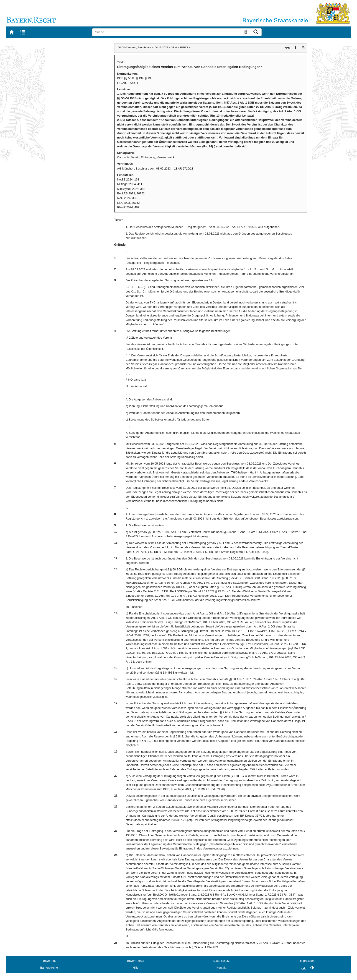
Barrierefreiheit (49, 967)
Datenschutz (221, 960)
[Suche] (166, 32)
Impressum (307, 960)
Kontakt (221, 967)
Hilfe (136, 967)
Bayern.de (49, 960)
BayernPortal (135, 960)
